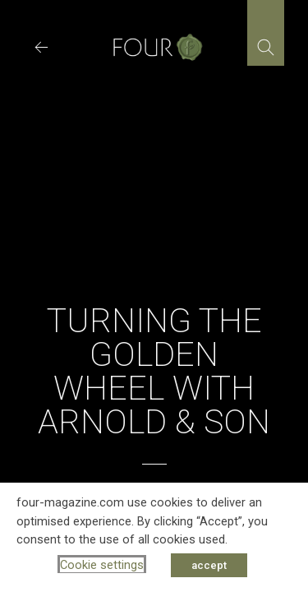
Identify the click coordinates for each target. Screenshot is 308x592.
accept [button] (209, 565)
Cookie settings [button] (102, 564)
